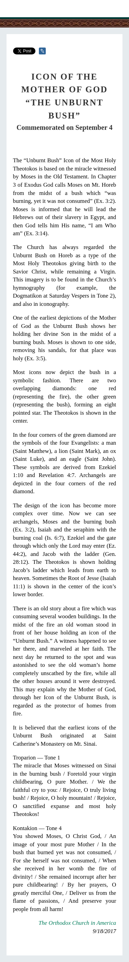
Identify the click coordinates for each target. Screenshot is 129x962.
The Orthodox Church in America (77, 923)
